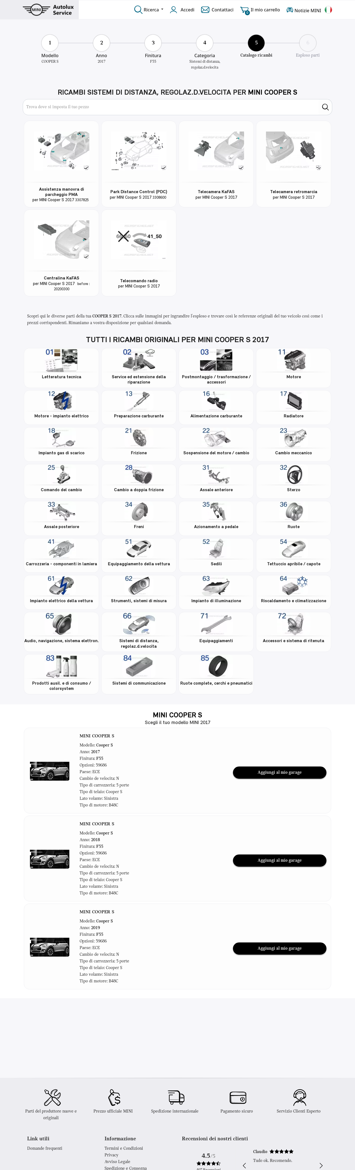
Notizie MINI (303, 9)
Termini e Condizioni (124, 1148)
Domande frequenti (44, 1148)
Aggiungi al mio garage (280, 772)
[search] (325, 107)
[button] (49, 770)
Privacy (111, 1155)
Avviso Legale (117, 1162)
